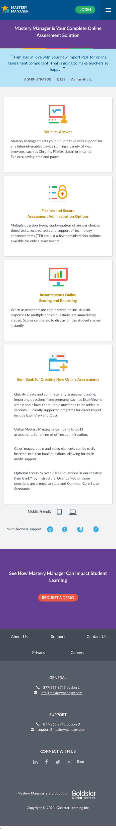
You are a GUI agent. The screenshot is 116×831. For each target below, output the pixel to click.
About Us (19, 637)
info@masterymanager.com (61, 693)
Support (58, 637)
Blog (80, 762)
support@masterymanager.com (61, 730)
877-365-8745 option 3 (61, 724)
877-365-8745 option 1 (61, 688)
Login (85, 9)
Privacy (38, 653)
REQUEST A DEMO (58, 597)
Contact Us (97, 637)
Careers (77, 653)
